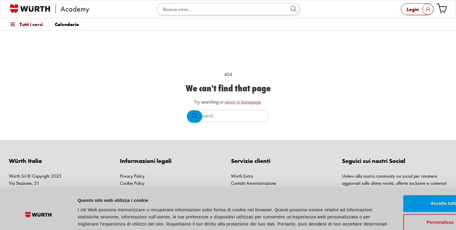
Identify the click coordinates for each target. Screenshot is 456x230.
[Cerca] (293, 9)
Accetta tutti (407, 174)
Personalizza (407, 193)
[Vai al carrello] (441, 8)
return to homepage (243, 102)
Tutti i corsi (26, 24)
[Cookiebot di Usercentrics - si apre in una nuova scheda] (38, 218)
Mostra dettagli (94, 218)
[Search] (194, 116)
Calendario (67, 24)
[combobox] (228, 9)
